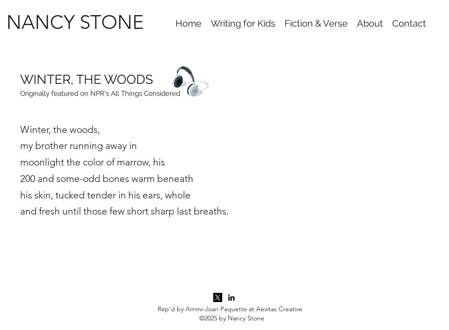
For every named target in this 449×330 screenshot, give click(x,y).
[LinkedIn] (231, 297)
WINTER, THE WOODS (86, 79)
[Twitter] (217, 297)
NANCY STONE (75, 22)
